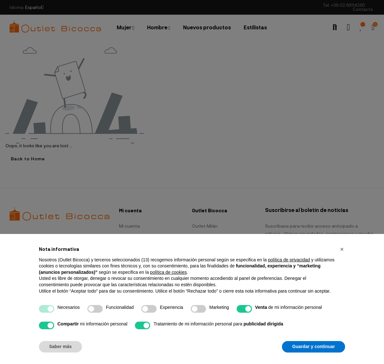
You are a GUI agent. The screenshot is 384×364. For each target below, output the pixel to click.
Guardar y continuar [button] (313, 346)
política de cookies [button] (168, 272)
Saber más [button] (60, 346)
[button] (342, 249)
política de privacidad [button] (289, 259)
